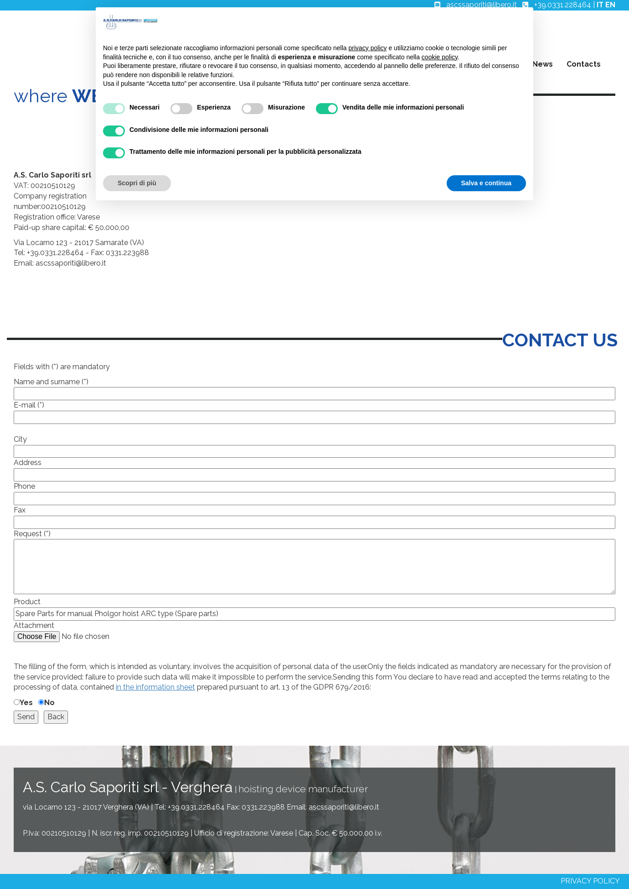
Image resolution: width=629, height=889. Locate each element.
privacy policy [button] (368, 48)
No (49, 702)
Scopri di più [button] (137, 183)
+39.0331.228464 (562, 4)
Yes (26, 702)
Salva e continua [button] (486, 183)
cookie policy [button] (440, 57)
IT (600, 4)
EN (610, 4)
